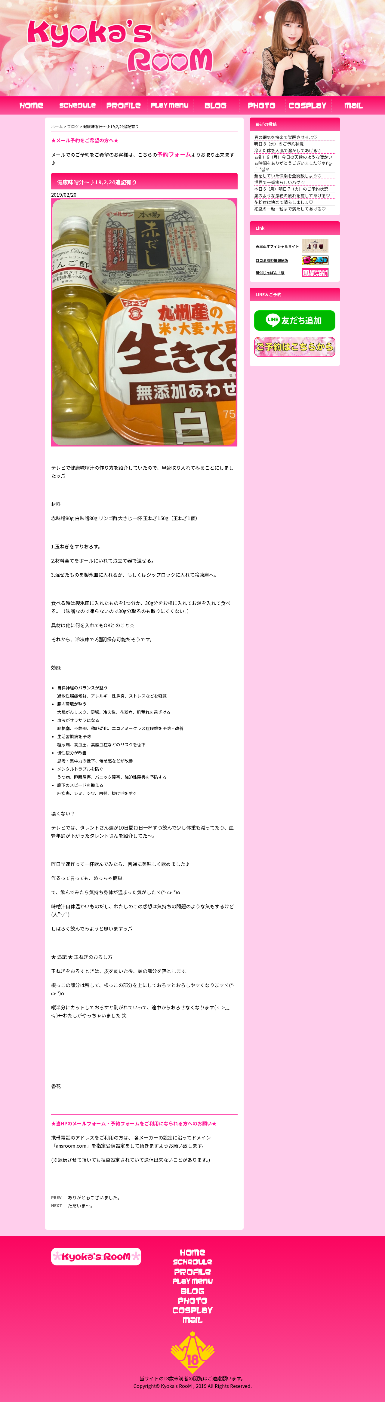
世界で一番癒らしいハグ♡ (279, 182)
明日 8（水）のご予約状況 (279, 144)
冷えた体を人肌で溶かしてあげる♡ (288, 150)
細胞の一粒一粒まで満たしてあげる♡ (290, 209)
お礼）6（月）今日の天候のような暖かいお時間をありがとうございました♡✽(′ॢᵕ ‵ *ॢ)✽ (293, 163)
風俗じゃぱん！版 (270, 272)
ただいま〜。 (81, 1205)
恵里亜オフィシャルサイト (277, 246)
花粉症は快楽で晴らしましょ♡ (283, 202)
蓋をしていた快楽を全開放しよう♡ (288, 176)
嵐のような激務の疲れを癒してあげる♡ (292, 195)
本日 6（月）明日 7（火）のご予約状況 (291, 189)
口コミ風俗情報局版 (272, 260)
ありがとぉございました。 (95, 1197)
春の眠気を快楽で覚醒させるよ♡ (285, 137)
